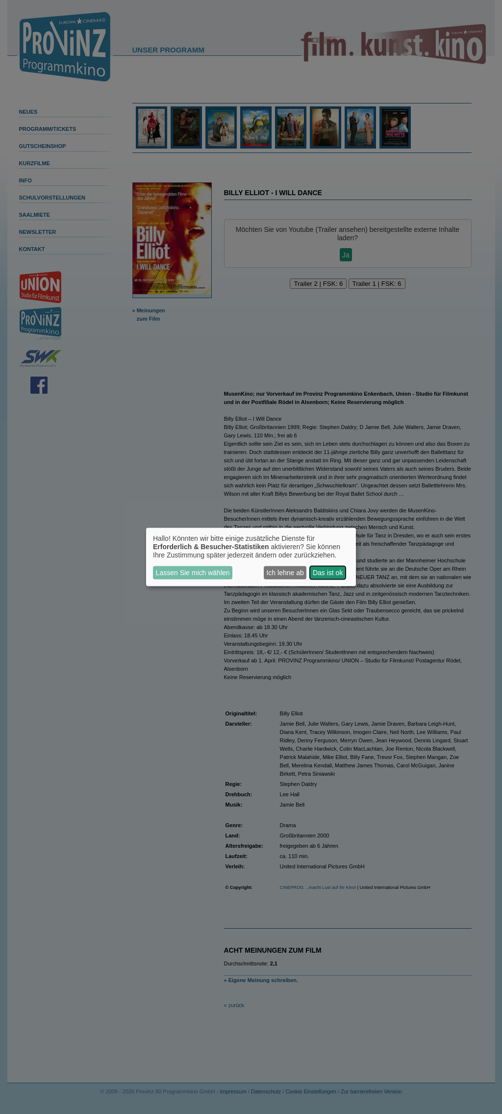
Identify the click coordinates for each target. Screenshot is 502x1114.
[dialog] (251, 557)
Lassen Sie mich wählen (193, 573)
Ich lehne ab (284, 573)
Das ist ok (328, 573)
